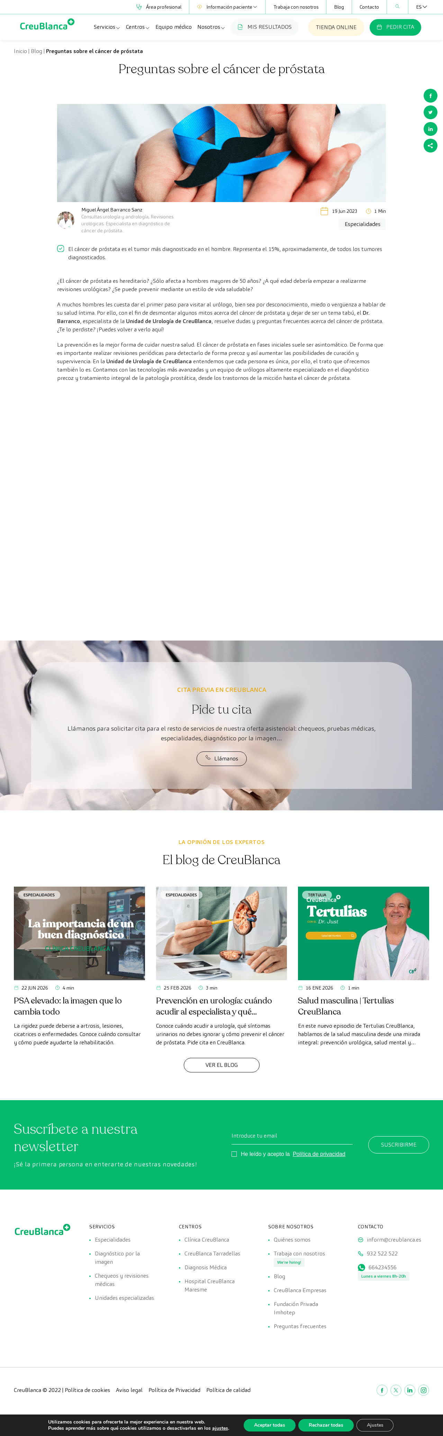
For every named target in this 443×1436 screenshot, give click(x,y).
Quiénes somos (292, 1239)
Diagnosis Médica (205, 1267)
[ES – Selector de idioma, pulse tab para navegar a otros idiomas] (418, 7)
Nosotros (211, 27)
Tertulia (317, 894)
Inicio (20, 51)
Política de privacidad (319, 1154)
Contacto (369, 7)
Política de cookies (87, 1390)
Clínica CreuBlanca (206, 1239)
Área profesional (158, 7)
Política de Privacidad (174, 1390)
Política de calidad (228, 1390)
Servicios (107, 27)
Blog (339, 7)
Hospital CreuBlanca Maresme (209, 1285)
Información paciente (227, 7)
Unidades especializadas (124, 1298)
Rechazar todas (326, 1425)
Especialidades (39, 894)
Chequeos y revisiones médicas (121, 1280)
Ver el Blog (222, 1065)
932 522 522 (382, 1253)
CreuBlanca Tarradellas (212, 1253)
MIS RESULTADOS (265, 27)
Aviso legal (129, 1390)
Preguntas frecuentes (300, 1326)
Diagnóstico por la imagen (117, 1257)
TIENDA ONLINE (336, 27)
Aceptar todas (269, 1425)
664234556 (383, 1267)
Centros (138, 27)
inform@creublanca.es (394, 1239)
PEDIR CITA (395, 27)
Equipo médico (173, 27)
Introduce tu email (254, 1135)
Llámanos (221, 758)
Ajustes (375, 1425)
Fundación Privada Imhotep (296, 1308)
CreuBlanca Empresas (300, 1290)
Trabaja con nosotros (295, 7)
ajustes (220, 1428)
